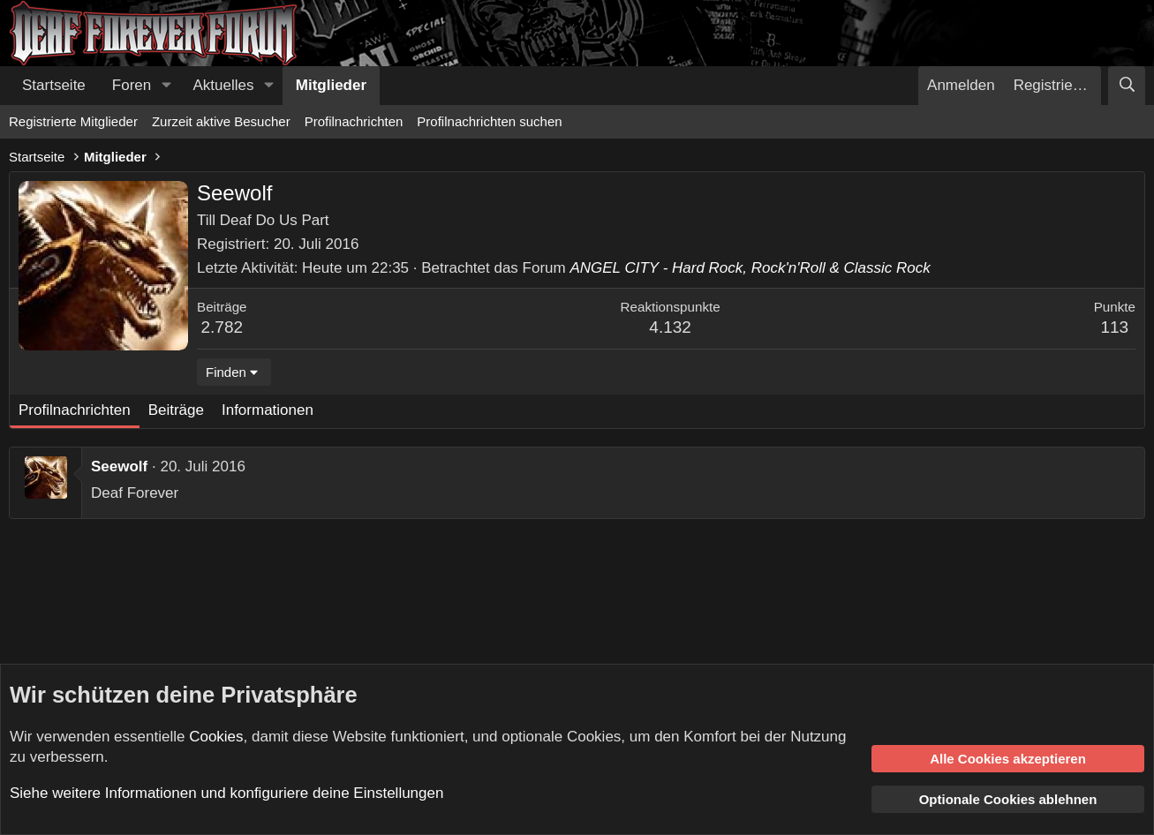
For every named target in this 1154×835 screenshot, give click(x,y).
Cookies (216, 736)
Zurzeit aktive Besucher (221, 121)
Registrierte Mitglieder (73, 121)
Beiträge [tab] (176, 410)
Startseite (54, 85)
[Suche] (1126, 85)
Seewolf (119, 466)
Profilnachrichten (354, 121)
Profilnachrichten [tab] (75, 410)
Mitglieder (331, 85)
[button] (166, 85)
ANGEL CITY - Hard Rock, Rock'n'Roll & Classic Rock (749, 268)
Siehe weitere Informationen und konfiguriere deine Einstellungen (226, 793)
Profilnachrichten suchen (489, 121)
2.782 (222, 327)
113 (1114, 327)
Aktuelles (223, 85)
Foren (131, 85)
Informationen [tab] (267, 410)
